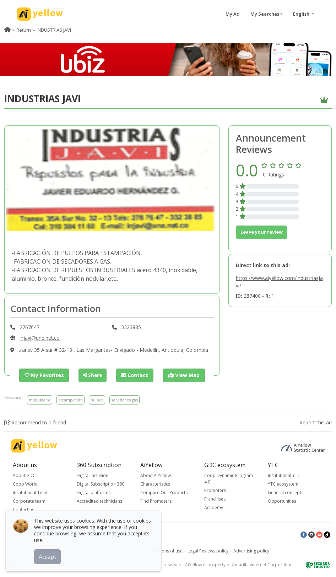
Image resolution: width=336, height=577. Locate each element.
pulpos (97, 399)
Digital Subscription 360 (100, 484)
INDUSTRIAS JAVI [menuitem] (54, 30)
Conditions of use (165, 551)
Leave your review (261, 232)
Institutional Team (31, 492)
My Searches (264, 14)
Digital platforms (93, 492)
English (301, 14)
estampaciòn (70, 399)
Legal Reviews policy (208, 551)
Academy (213, 507)
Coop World (25, 484)
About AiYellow (155, 475)
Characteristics (155, 484)
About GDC (24, 475)
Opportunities (282, 501)
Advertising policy (251, 551)
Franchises (215, 499)
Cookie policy (128, 551)
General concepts (285, 492)
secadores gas (124, 399)
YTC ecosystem (283, 484)
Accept (49, 555)
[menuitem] (7, 30)
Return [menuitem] (23, 30)
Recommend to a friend (35, 422)
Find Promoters (156, 501)
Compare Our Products (164, 492)
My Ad (233, 14)
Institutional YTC (284, 475)
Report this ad (315, 422)
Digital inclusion (92, 475)
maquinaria (39, 399)
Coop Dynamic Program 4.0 (228, 478)
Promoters (215, 490)
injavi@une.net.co (40, 337)
